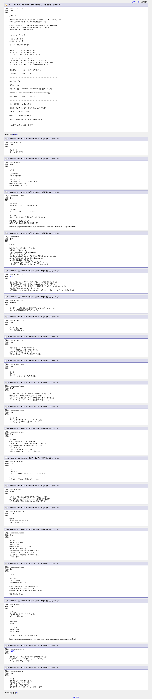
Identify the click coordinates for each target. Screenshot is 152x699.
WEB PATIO (76, 697)
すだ (11, 276)
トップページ (135, 2)
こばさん (13, 651)
